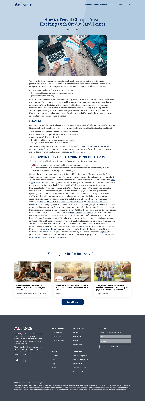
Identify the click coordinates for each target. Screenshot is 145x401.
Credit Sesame (79, 146)
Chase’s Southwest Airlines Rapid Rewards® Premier (61, 202)
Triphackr (104, 232)
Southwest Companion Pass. (88, 213)
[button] (91, 5)
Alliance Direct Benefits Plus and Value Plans (48, 237)
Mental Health (37, 294)
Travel (44, 294)
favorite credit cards (50, 229)
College (98, 294)
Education (105, 294)
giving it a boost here (76, 152)
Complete (19, 294)
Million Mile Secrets (80, 226)
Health (30, 294)
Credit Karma (91, 146)
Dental (25, 294)
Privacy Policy (41, 383)
